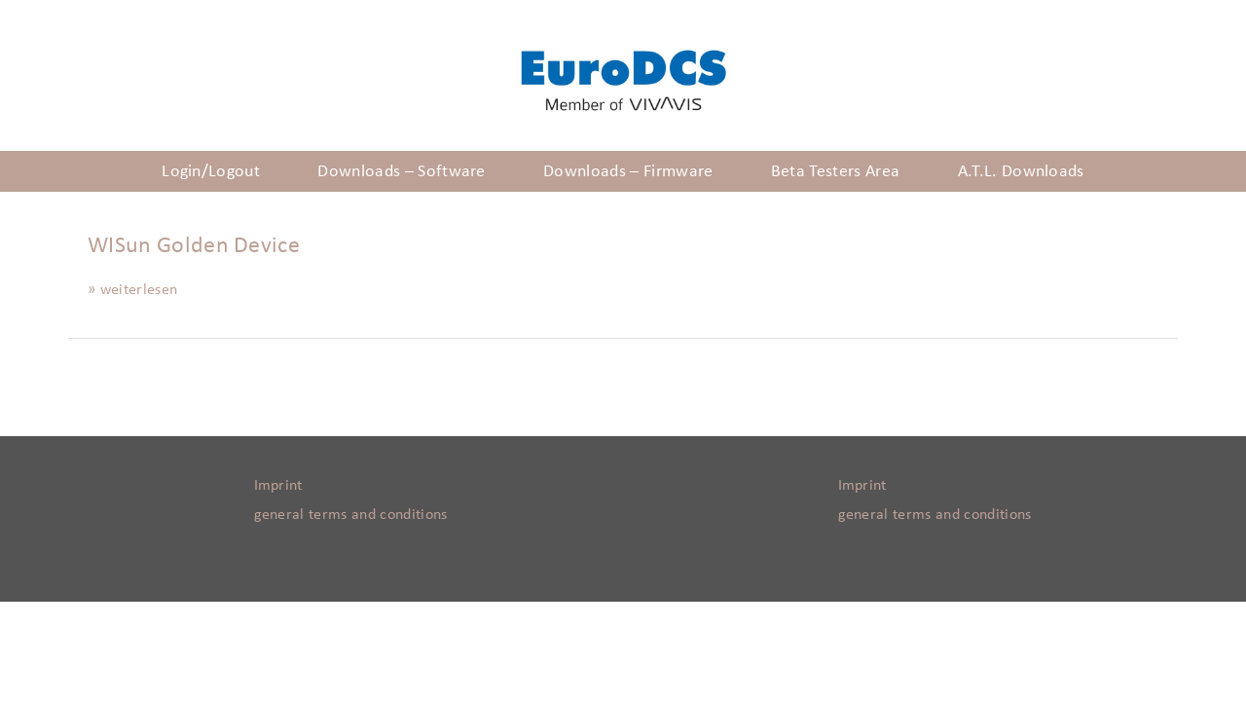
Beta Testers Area (835, 171)
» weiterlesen (132, 289)
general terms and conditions (351, 514)
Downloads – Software (401, 171)
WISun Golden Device (194, 245)
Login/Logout (211, 171)
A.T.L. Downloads (1021, 171)
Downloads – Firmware (628, 171)
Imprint (278, 485)
